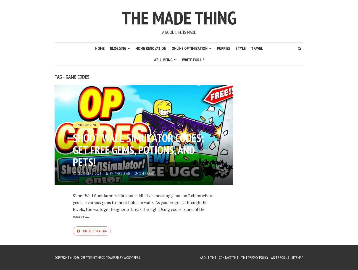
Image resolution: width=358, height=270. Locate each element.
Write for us (193, 59)
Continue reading (94, 231)
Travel (257, 48)
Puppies (223, 48)
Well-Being (163, 59)
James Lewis (122, 173)
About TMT (208, 257)
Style (241, 48)
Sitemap (297, 257)
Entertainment (86, 125)
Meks (101, 257)
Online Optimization (190, 48)
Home (100, 48)
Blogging (118, 48)
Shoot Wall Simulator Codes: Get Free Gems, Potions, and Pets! (138, 150)
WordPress (132, 257)
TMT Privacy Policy (254, 257)
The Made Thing (179, 17)
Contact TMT (229, 257)
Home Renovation (151, 48)
